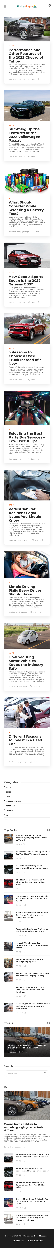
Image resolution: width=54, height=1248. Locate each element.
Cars (11, 505)
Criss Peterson (13, 612)
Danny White (13, 686)
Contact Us (18, 1241)
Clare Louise (13, 79)
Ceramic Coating (13, 801)
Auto (11, 46)
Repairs (9, 810)
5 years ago (21, 79)
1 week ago (12, 1052)
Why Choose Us (35, 1241)
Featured (10, 806)
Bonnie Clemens (14, 232)
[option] (27, 924)
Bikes (8, 792)
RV (7, 815)
